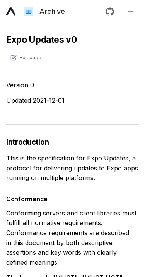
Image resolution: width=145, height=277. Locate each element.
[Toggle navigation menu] (131, 11)
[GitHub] (110, 11)
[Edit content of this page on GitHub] (25, 58)
